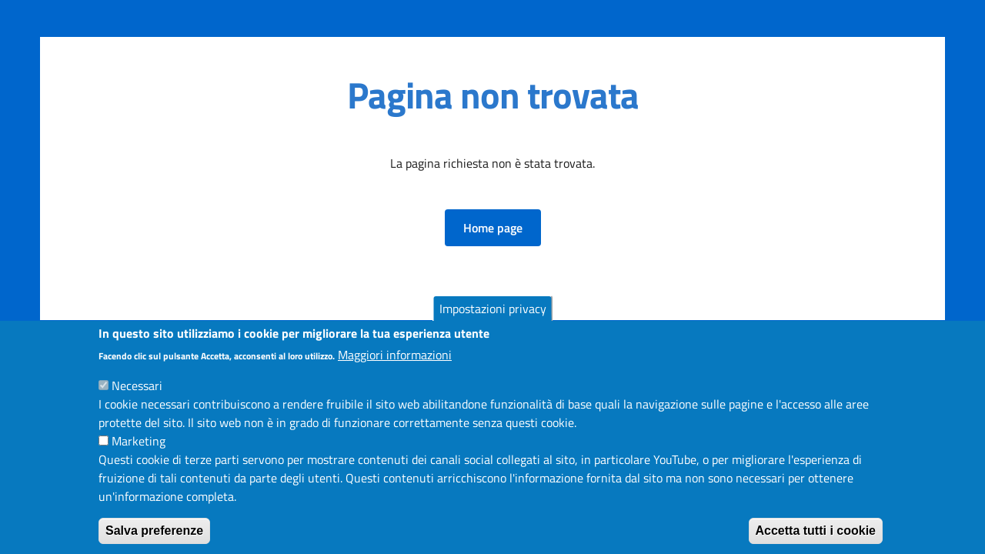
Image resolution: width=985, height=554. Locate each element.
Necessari (137, 398)
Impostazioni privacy (492, 321)
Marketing (138, 454)
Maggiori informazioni (395, 368)
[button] (493, 227)
